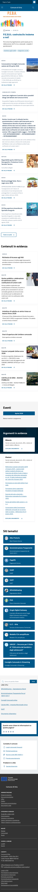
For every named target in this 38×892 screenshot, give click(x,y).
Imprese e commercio (7, 818)
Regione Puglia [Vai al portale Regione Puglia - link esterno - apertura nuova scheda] (6, 2)
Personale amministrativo (8, 803)
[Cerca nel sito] (33, 7)
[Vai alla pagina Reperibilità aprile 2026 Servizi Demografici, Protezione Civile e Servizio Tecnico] (7, 170)
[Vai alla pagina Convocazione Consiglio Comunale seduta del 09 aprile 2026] (7, 84)
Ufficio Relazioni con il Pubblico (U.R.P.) (12, 865)
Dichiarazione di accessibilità (9, 885)
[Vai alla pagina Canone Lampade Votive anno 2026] (7, 366)
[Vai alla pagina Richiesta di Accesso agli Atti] (8, 267)
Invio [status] (33, 681)
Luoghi (3, 844)
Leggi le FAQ (4, 870)
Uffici (2, 799)
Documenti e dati (6, 805)
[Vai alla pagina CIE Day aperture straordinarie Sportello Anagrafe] (7, 224)
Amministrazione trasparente (10, 879)
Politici (3, 801)
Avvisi (3, 835)
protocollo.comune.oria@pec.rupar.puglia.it (17, 867)
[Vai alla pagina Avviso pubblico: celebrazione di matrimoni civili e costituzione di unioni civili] (7, 300)
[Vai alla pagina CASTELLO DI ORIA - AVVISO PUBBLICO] (7, 387)
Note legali (4, 883)
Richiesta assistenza (7, 877)
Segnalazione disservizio (8, 875)
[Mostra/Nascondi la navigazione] (2, 7)
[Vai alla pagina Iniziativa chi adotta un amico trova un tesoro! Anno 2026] (8, 323)
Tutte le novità (8, 235)
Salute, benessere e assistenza (10, 820)
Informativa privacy (6, 881)
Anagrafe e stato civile (7, 814)
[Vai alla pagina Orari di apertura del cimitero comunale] (8, 340)
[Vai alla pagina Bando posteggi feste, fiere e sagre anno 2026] (7, 197)
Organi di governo (6, 795)
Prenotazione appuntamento (9, 873)
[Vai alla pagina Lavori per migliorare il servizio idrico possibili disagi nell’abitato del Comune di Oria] (8, 108)
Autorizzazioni (5, 816)
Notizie (3, 831)
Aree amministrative (7, 797)
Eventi (3, 846)
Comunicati (4, 833)
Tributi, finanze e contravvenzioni (11, 822)
